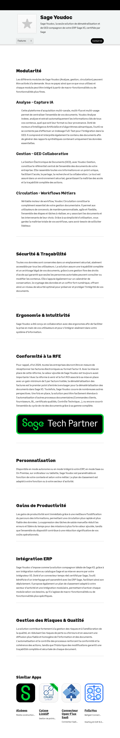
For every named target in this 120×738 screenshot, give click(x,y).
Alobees (21, 710)
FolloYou (91, 710)
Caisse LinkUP (44, 712)
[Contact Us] (97, 41)
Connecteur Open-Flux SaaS (70, 714)
